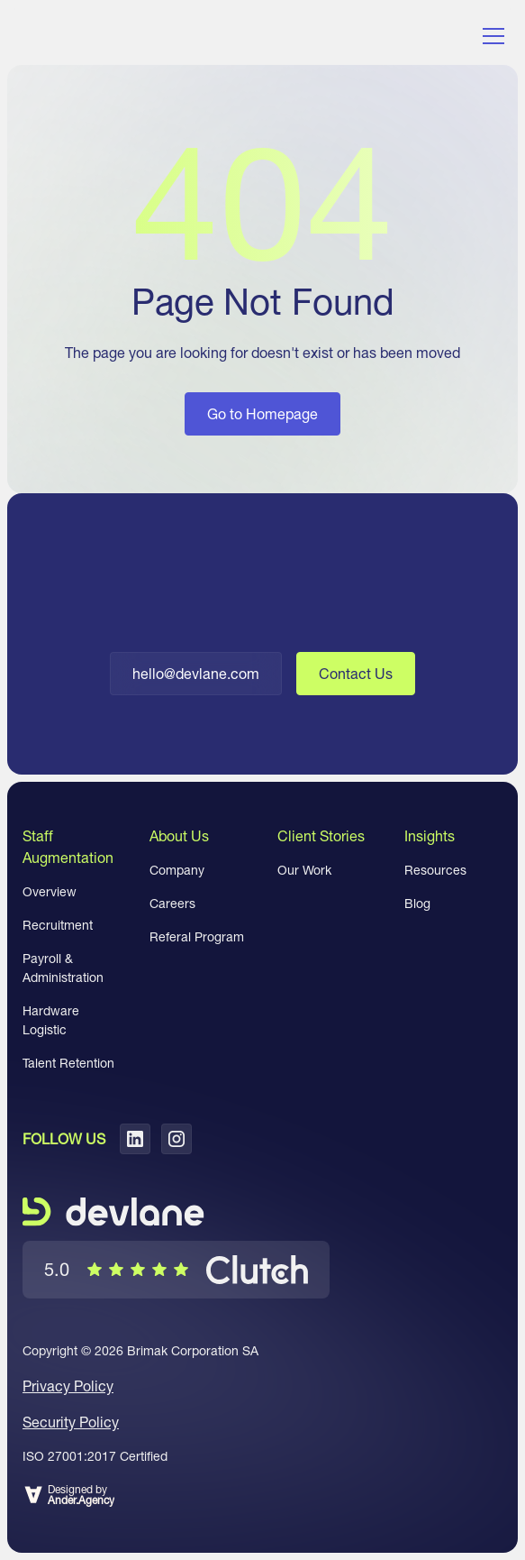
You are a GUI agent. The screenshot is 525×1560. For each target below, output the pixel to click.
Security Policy (71, 1422)
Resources (435, 870)
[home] (96, 36)
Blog (417, 903)
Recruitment (58, 925)
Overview (50, 892)
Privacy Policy (68, 1386)
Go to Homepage (262, 414)
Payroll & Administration (63, 968)
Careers (172, 903)
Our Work (304, 870)
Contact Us (356, 673)
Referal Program (196, 937)
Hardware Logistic (51, 1020)
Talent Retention (68, 1063)
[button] (490, 36)
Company (176, 870)
